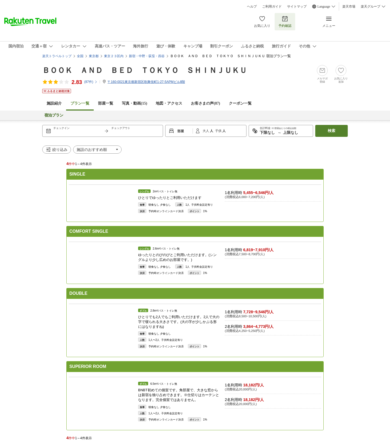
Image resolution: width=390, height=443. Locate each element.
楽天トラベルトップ (57, 56)
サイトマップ (297, 6)
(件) (91, 81)
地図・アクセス (169, 103)
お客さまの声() (205, 103)
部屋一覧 (105, 103)
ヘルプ (252, 6)
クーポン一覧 (240, 103)
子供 (218, 131)
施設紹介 (54, 103)
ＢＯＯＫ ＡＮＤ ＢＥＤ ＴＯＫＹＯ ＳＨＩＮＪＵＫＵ (144, 70)
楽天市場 (348, 6)
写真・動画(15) (134, 103)
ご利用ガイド (272, 6)
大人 (206, 131)
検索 (331, 131)
